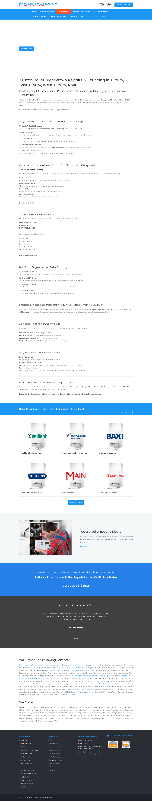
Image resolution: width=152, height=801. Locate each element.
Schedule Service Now (123, 4)
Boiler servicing (75, 665)
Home (34, 11)
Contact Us (93, 17)
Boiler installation (25, 665)
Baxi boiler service (25, 757)
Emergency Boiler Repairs (82, 11)
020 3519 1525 (80, 586)
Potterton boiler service (27, 753)
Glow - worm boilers (35, 678)
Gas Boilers (94, 692)
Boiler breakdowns (76, 670)
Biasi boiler (46, 678)
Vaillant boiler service (26, 747)
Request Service (26, 48)
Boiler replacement (38, 665)
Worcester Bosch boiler (91, 676)
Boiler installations (63, 668)
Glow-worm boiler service (27, 770)
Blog (103, 17)
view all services (76, 502)
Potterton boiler (105, 676)
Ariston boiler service (26, 767)
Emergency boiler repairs (94, 681)
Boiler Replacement (39, 17)
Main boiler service (26, 763)
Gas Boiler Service (101, 11)
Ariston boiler (55, 678)
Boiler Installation (47, 11)
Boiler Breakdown (78, 17)
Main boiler (124, 678)
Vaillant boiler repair (75, 676)
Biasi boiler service (26, 760)
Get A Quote (124, 409)
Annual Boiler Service (58, 17)
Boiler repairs (75, 668)
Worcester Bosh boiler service (29, 750)
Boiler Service (63, 11)
